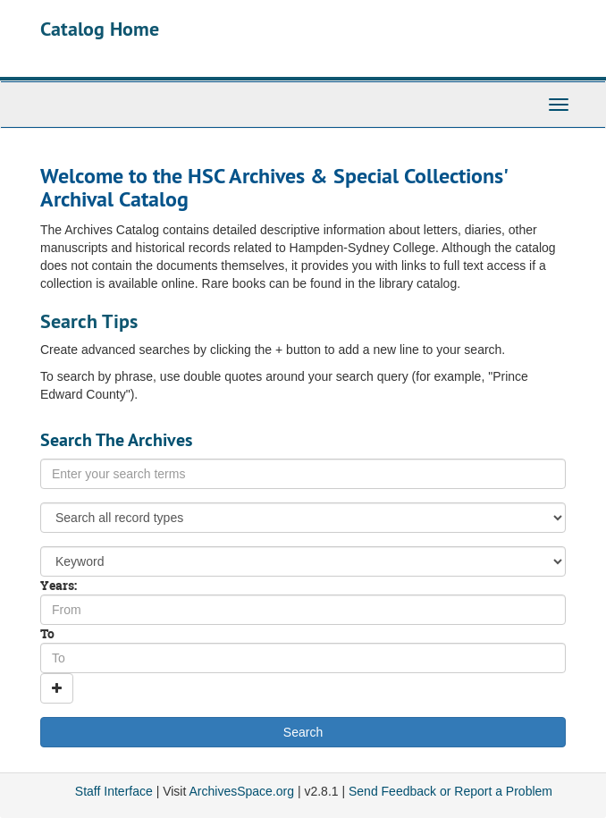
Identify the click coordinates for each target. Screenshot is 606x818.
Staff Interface (114, 791)
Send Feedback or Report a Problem (450, 791)
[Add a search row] (56, 688)
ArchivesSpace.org (241, 791)
